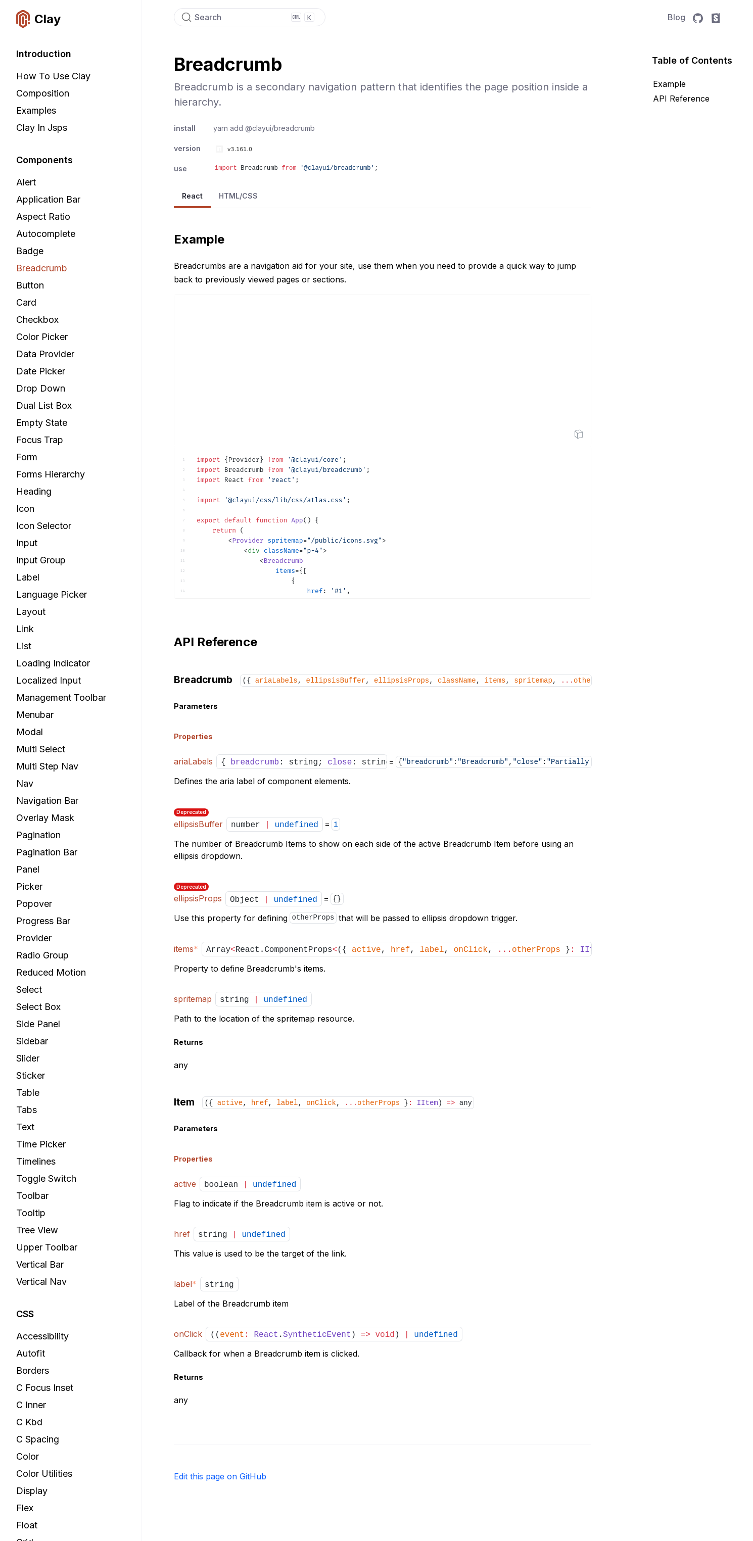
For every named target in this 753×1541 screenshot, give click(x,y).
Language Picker (51, 594)
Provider (34, 938)
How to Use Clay (53, 76)
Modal (29, 732)
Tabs (26, 1109)
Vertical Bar (40, 1264)
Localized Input (48, 680)
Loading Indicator (53, 663)
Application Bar (48, 199)
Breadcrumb (41, 268)
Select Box (38, 1006)
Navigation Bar (47, 800)
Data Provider (45, 354)
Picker (29, 886)
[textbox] (382, 522)
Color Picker (42, 336)
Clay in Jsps (41, 127)
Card (26, 302)
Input (26, 543)
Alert (26, 182)
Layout (30, 611)
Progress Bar (43, 921)
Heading (34, 491)
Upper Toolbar (46, 1247)
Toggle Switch (46, 1178)
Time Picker (41, 1144)
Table (27, 1092)
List (23, 646)
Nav (24, 783)
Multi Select (40, 749)
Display (32, 1490)
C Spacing (37, 1439)
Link (25, 628)
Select (29, 989)
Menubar (35, 714)
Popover (34, 903)
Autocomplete (45, 233)
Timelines (36, 1161)
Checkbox (37, 319)
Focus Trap (39, 440)
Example (669, 84)
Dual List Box (44, 405)
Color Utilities (44, 1473)
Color (27, 1456)
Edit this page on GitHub (220, 1476)
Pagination (38, 835)
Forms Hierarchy (50, 474)
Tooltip (30, 1213)
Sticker (30, 1075)
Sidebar (32, 1041)
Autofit (30, 1353)
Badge (29, 251)
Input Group (41, 560)
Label (27, 577)
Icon (25, 508)
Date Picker (40, 371)
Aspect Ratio (43, 216)
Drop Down (40, 388)
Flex (24, 1508)
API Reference (681, 98)
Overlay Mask (45, 817)
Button (30, 285)
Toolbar (32, 1195)
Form (26, 457)
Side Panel (38, 1024)
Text (25, 1127)
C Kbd (29, 1422)
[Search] (249, 17)
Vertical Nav (41, 1281)
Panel (27, 869)
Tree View (37, 1230)
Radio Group (42, 955)
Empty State (41, 422)
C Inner (31, 1405)
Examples (36, 110)
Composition (42, 93)
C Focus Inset (44, 1387)
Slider (27, 1058)
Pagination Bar (46, 852)
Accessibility (42, 1336)
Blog (676, 17)
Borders (32, 1370)
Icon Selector (43, 525)
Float (26, 1525)
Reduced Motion (51, 972)
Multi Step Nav (47, 766)
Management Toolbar (61, 697)
